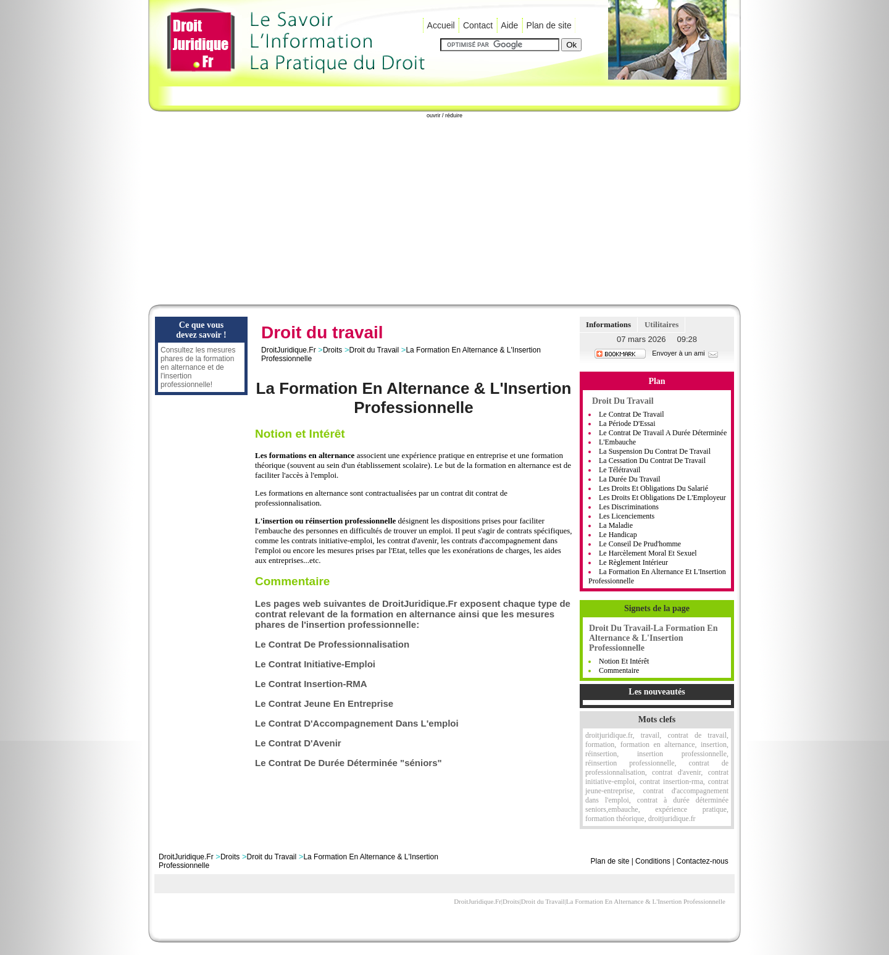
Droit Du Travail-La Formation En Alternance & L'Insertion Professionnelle (653, 638)
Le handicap (618, 534)
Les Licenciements (626, 516)
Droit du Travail (374, 350)
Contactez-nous (702, 861)
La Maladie (616, 525)
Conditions (652, 861)
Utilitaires (661, 324)
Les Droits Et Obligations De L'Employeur (662, 497)
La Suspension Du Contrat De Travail (655, 451)
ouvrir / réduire (444, 115)
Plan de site (549, 25)
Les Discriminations (629, 507)
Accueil (441, 25)
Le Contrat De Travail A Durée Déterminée (663, 432)
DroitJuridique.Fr (288, 350)
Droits (332, 350)
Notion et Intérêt (624, 661)
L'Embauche (617, 442)
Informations (608, 324)
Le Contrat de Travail (631, 414)
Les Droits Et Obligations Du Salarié (653, 488)
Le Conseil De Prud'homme (640, 544)
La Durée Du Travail (630, 479)
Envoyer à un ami (685, 353)
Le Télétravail (619, 469)
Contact (478, 25)
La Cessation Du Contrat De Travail (652, 460)
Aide (509, 25)
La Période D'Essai (627, 423)
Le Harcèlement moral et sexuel (648, 553)
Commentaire (619, 670)
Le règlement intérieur (633, 562)
